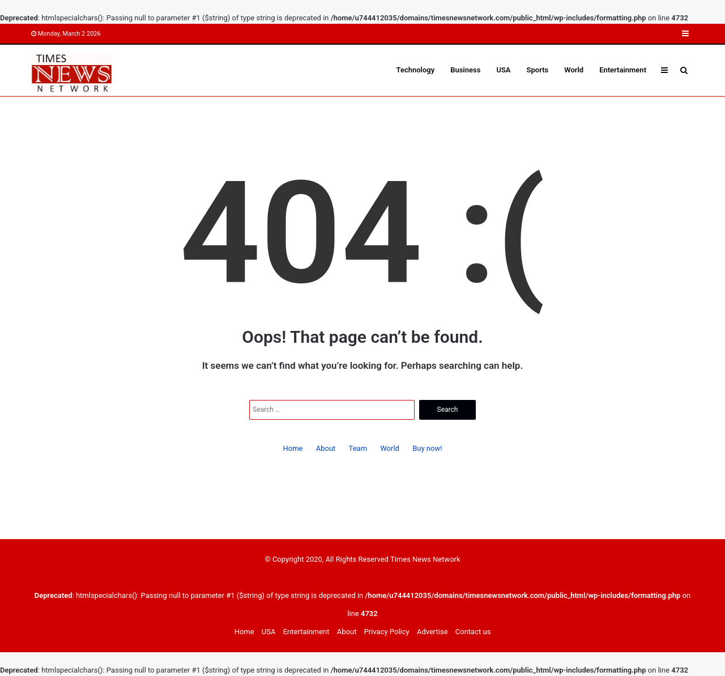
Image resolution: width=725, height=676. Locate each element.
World (573, 70)
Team (358, 448)
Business (465, 70)
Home (292, 448)
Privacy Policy (387, 631)
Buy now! (427, 448)
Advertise (432, 631)
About (326, 448)
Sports (538, 70)
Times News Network (425, 559)
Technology (415, 70)
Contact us (473, 631)
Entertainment (622, 70)
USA (503, 70)
